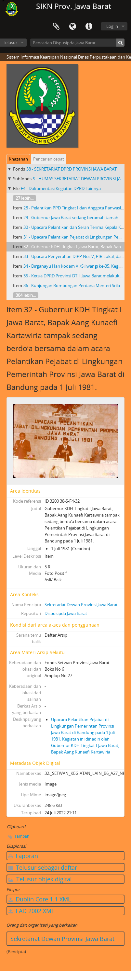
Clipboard (56, 26)
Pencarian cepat (48, 159)
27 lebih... (24, 198)
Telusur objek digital (40, 879)
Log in (112, 26)
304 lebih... (26, 295)
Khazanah (18, 159)
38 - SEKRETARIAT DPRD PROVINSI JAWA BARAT (71, 169)
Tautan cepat (89, 26)
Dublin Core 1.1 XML (39, 899)
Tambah (21, 836)
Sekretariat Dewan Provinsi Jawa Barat (81, 605)
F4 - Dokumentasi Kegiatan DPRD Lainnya (61, 188)
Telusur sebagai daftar (42, 867)
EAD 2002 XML (31, 911)
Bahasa (72, 26)
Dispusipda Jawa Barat (66, 613)
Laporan (23, 856)
